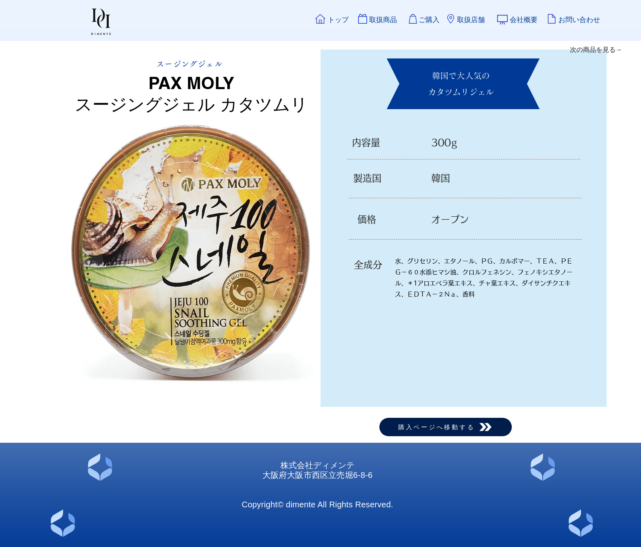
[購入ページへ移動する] (445, 427)
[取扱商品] (383, 19)
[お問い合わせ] (579, 19)
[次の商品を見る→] (596, 50)
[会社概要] (524, 19)
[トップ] (338, 19)
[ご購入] (429, 19)
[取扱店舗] (471, 19)
